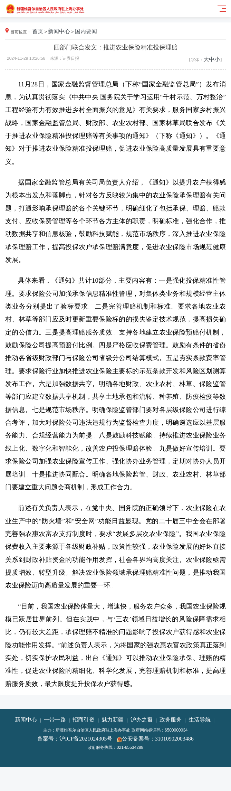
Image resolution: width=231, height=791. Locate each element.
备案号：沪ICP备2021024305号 (74, 739)
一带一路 (55, 720)
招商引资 (84, 720)
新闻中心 (59, 31)
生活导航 (200, 720)
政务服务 (171, 720)
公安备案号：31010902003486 (158, 739)
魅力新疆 (113, 720)
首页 (37, 31)
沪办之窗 (142, 720)
